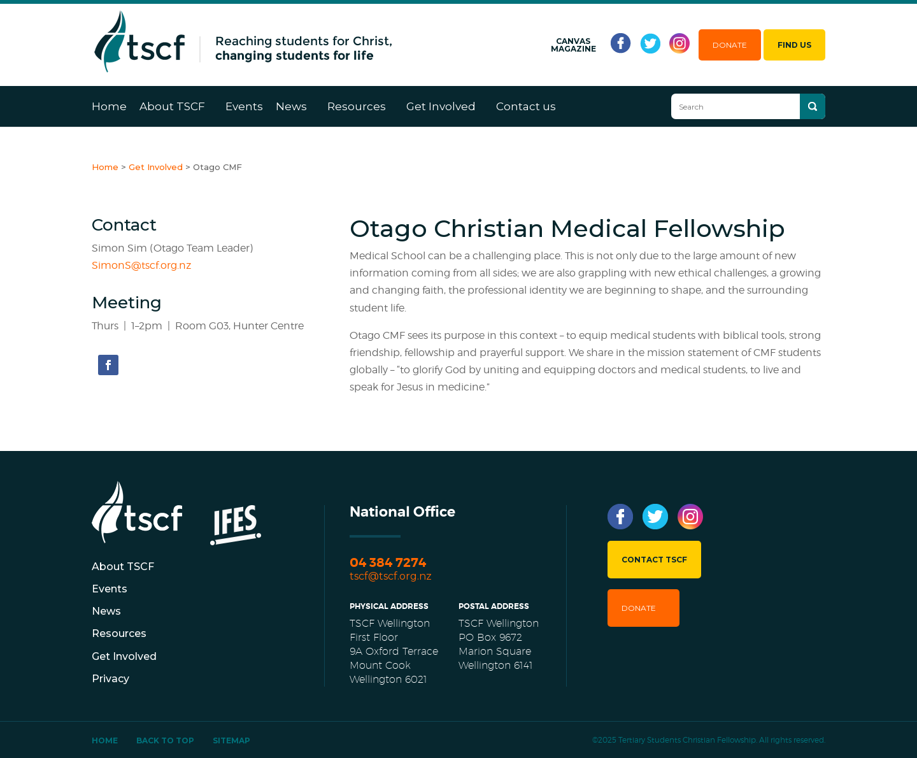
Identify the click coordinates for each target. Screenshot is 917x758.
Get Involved (441, 106)
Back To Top (165, 740)
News (291, 106)
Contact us (526, 106)
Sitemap (231, 740)
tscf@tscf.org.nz (391, 576)
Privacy (110, 679)
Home (109, 106)
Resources (356, 106)
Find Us (794, 45)
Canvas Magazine (573, 45)
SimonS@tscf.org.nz (141, 265)
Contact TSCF (654, 559)
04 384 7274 (388, 563)
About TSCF (172, 106)
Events (244, 106)
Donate (730, 45)
